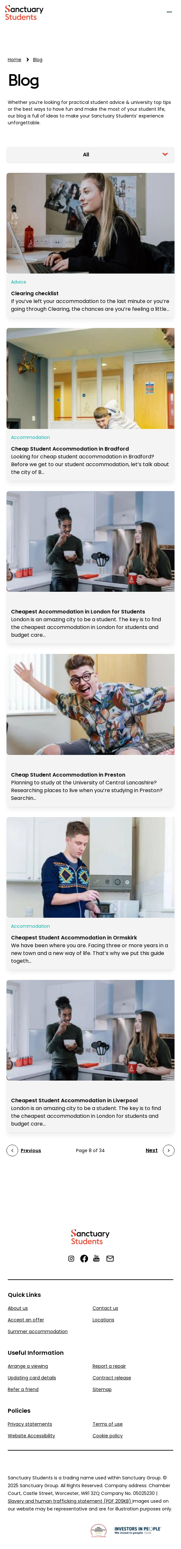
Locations (103, 1320)
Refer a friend (23, 1389)
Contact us (105, 1308)
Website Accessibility (31, 1435)
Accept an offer (26, 1320)
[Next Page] (160, 1150)
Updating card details (32, 1378)
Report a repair (109, 1366)
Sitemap (102, 1389)
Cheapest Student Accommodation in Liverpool (74, 1100)
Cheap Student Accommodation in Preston (68, 775)
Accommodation (30, 437)
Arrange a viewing (28, 1366)
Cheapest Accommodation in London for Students (78, 611)
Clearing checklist (35, 293)
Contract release (112, 1378)
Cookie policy (108, 1435)
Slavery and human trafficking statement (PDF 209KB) (70, 1501)
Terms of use (108, 1424)
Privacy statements (30, 1424)
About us (18, 1308)
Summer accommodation (38, 1331)
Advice (18, 282)
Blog (23, 81)
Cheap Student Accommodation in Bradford (70, 449)
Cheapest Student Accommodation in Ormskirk (74, 937)
